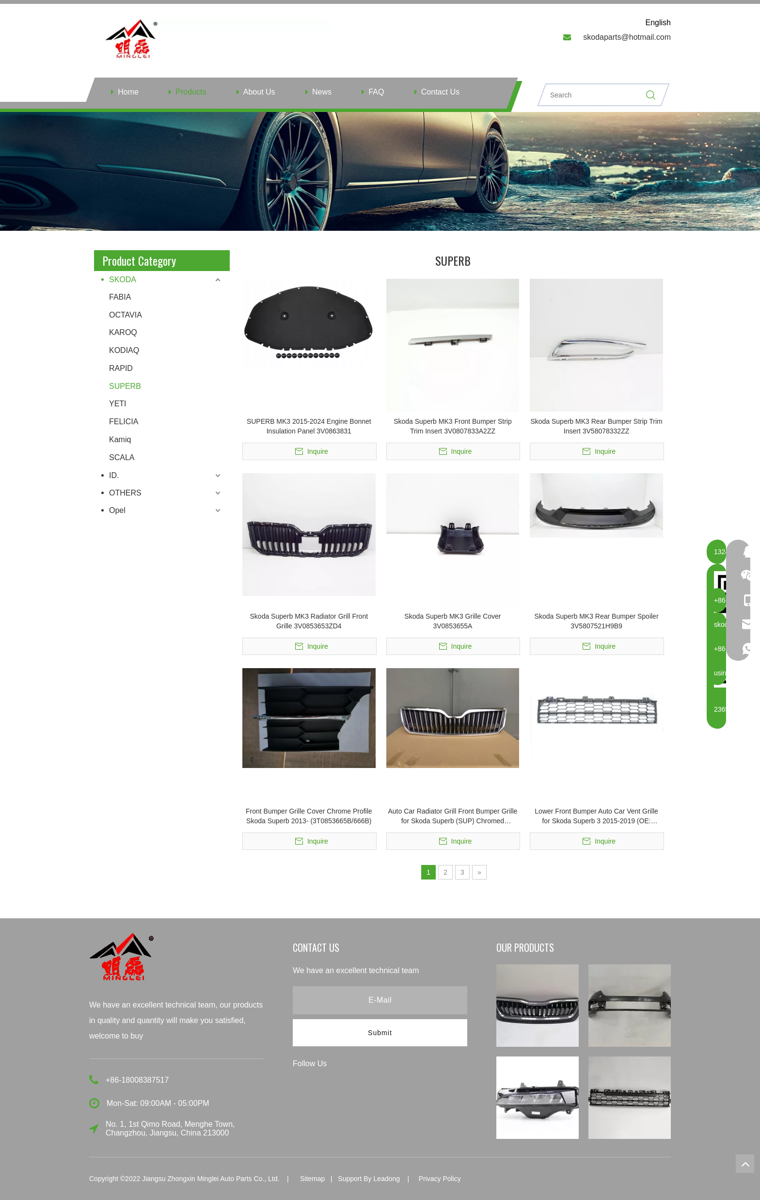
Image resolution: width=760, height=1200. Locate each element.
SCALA (121, 457)
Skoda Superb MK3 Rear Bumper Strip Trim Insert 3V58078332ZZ (596, 426)
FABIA (120, 297)
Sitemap (312, 1179)
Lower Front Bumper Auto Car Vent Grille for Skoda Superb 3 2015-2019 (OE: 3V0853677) (596, 816)
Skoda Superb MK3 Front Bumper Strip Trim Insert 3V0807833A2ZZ (453, 426)
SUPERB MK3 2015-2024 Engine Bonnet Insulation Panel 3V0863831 (309, 426)
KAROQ (123, 332)
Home (128, 92)
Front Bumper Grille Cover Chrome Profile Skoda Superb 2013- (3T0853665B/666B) (309, 816)
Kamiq (120, 439)
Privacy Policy (440, 1179)
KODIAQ (124, 350)
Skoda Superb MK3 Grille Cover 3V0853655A (452, 621)
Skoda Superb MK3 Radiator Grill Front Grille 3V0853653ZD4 (309, 621)
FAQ (376, 92)
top (745, 1163)
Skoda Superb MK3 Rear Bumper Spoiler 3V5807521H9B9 (597, 621)
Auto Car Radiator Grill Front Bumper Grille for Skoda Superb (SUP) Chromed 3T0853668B (453, 816)
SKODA (122, 279)
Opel (117, 510)
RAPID (121, 368)
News (322, 92)
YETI (118, 404)
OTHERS (125, 493)
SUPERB (125, 386)
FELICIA (123, 421)
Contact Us (440, 92)
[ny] (380, 171)
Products (190, 92)
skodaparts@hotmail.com (627, 37)
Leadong (386, 1179)
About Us (259, 92)
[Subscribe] (380, 1033)
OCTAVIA (125, 315)
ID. (114, 475)
